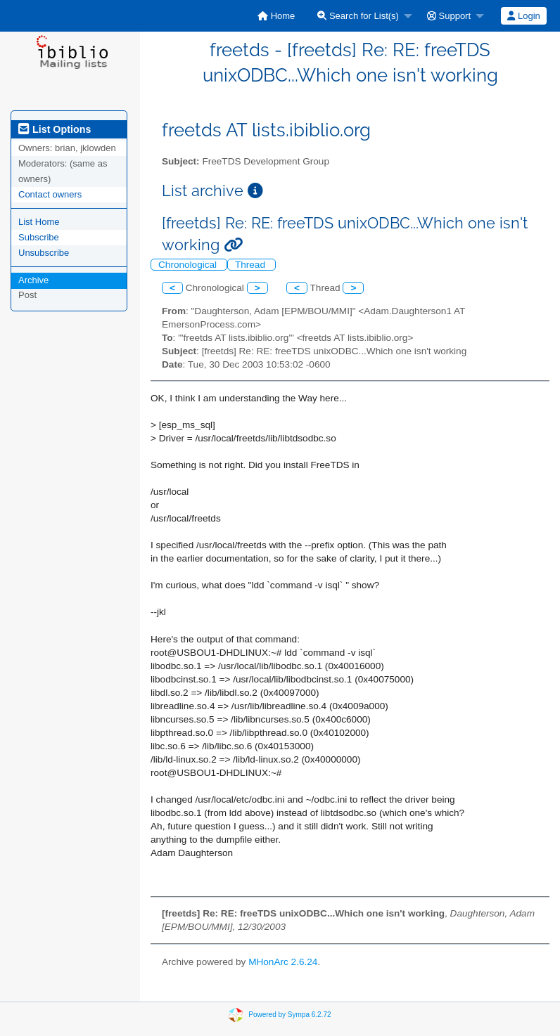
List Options (54, 129)
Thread (251, 264)
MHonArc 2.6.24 (282, 962)
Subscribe (38, 237)
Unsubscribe (43, 252)
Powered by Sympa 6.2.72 (289, 1014)
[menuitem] (276, 16)
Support (449, 16)
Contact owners (50, 194)
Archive (33, 280)
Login (523, 16)
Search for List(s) (358, 16)
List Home (39, 221)
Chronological (188, 264)
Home (276, 16)
